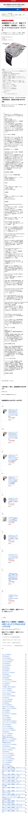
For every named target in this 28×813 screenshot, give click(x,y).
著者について (6, 92)
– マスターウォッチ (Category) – (8, 755)
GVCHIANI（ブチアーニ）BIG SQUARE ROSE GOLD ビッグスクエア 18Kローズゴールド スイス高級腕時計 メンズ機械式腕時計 (13, 500)
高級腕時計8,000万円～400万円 (9, 75)
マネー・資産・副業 (5, 20)
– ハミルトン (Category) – (7, 688)
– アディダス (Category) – (7, 661)
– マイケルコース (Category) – (8, 728)
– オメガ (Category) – (6, 746)
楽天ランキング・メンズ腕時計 (9, 84)
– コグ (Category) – (6, 670)
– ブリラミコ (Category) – (7, 726)
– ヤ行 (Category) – (6, 702)
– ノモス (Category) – (6, 683)
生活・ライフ (11, 20)
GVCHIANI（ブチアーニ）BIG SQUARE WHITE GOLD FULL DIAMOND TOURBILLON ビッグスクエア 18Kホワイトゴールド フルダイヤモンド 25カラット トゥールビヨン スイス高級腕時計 (13, 413)
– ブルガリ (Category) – (6, 693)
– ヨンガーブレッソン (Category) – (9, 729)
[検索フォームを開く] (20, 9)
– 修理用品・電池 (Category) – (8, 737)
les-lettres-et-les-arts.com (14, 4)
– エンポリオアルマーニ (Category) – (9, 744)
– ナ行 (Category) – (6, 715)
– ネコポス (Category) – (6, 719)
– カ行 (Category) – (6, 666)
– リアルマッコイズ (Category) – (8, 758)
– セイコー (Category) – (6, 654)
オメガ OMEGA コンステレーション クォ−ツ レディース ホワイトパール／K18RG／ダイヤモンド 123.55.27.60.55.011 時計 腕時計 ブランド (13, 556)
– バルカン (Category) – (6, 658)
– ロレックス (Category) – (7, 704)
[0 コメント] (10, 39)
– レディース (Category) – (7, 762)
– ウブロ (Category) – (6, 663)
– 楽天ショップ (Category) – (7, 765)
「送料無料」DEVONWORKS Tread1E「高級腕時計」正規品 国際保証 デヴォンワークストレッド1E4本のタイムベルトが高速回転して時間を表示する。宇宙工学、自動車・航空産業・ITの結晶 (13, 577)
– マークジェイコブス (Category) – (9, 695)
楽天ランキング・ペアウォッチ (10, 87)
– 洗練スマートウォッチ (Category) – (9, 708)
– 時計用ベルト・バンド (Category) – (9, 738)
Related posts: (8, 90)
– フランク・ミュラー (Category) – (9, 692)
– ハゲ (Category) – (6, 684)
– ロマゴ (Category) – (6, 764)
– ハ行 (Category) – (6, 751)
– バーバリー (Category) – (7, 690)
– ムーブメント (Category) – (7, 699)
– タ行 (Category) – (6, 677)
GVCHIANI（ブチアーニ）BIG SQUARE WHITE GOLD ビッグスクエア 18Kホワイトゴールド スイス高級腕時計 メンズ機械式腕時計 (13, 537)
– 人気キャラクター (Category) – (8, 706)
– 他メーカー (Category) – (7, 735)
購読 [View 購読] (24, 9)
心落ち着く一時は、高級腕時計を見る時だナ (11, 73)
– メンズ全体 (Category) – (7, 701)
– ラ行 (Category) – (6, 731)
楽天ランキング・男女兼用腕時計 (10, 88)
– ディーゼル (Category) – (7, 679)
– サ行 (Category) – (6, 674)
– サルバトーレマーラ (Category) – (9, 747)
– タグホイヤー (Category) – (7, 749)
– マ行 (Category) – (6, 697)
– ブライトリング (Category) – (8, 753)
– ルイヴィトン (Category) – (7, 733)
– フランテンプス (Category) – (8, 659)
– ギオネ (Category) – (6, 668)
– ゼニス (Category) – (6, 711)
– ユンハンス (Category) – (7, 756)
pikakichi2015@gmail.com (8, 37)
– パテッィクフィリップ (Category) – (9, 722)
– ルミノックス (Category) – (7, 760)
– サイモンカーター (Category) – (8, 672)
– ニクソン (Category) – (6, 717)
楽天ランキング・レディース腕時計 (10, 86)
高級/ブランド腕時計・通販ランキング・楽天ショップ (13, 76)
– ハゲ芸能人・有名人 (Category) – (9, 686)
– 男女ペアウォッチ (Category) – (8, 740)
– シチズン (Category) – (6, 675)
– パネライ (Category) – (6, 724)
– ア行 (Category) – (6, 656)
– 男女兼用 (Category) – (6, 742)
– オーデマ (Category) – (6, 665)
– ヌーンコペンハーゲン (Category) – (9, 681)
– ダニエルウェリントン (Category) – (9, 713)
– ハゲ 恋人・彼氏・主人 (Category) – (9, 720)
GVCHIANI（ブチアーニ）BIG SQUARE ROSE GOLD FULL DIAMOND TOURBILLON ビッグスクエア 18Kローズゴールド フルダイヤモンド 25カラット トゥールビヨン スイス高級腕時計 (13, 436)
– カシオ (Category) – (6, 710)
